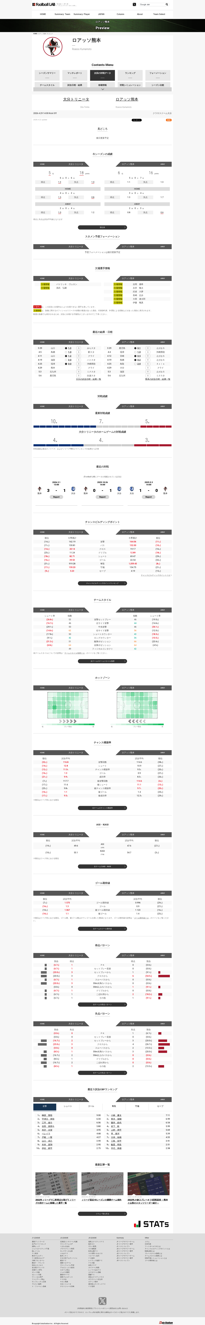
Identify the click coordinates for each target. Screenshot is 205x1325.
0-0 (69, 364)
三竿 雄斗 (47, 1122)
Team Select (159, 14)
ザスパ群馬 (92, 1246)
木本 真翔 (47, 1144)
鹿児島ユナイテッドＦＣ (97, 1284)
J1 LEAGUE (36, 1238)
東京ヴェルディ (37, 1256)
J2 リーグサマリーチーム (126, 1249)
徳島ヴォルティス (66, 1277)
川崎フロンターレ (38, 1260)
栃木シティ (64, 1256)
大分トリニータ (65, 1284)
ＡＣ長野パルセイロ (95, 1253)
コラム (147, 1242)
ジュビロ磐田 (65, 1272)
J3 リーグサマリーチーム (126, 1256)
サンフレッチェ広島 (39, 1282)
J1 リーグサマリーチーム (126, 1242)
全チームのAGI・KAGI (102, 866)
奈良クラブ (92, 1265)
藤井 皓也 (116, 1122)
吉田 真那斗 (48, 1126)
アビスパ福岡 (36, 1284)
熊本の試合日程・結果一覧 (157, 379)
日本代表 (148, 1244)
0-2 (139, 360)
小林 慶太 (116, 1115)
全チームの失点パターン (102, 1073)
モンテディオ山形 (66, 1251)
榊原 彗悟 (47, 1115)
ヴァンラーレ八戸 (66, 1244)
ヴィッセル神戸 (37, 1277)
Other (147, 1238)
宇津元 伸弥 (48, 1119)
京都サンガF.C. (37, 1270)
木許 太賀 (47, 1130)
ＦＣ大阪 (91, 1263)
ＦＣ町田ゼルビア (38, 1258)
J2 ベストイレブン (123, 1253)
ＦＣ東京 (35, 1253)
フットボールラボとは (153, 1246)
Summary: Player (82, 14)
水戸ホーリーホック (39, 1244)
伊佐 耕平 (47, 1148)
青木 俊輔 (116, 1119)
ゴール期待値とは (141, 918)
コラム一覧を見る (102, 1214)
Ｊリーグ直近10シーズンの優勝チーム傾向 (101, 1200)
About (140, 14)
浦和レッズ (36, 1246)
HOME (43, 14)
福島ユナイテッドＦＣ (96, 1242)
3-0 (69, 360)
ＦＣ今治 (63, 1279)
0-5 (139, 356)
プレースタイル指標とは (153, 1253)
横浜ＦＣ (63, 1260)
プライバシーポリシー (101, 1308)
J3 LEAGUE (92, 1238)
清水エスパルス (37, 1265)
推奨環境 (89, 1308)
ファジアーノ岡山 (38, 1279)
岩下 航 (115, 1126)
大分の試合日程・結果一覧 (88, 379)
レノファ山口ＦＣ (94, 1270)
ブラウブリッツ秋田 (67, 1249)
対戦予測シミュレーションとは (156, 1258)
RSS (168, 120)
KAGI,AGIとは (150, 1251)
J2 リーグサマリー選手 (125, 1251)
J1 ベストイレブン (123, 1246)
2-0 (139, 364)
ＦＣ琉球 (91, 1286)
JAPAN (101, 14)
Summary (120, 1238)
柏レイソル (36, 1251)
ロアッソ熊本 (93, 1282)
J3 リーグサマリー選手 (125, 1258)
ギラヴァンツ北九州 (95, 1279)
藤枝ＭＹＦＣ (65, 1275)
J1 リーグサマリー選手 (125, 1244)
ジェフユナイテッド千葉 (40, 1249)
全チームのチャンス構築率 (102, 808)
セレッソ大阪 (36, 1275)
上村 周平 (116, 1130)
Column (120, 14)
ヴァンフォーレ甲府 (67, 1265)
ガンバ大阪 (36, 1272)
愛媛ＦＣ (91, 1275)
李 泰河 (115, 1133)
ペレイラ (46, 1133)
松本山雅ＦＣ (93, 1251)
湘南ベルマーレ (65, 1263)
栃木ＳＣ (91, 1244)
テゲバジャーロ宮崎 (67, 1286)
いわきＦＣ (64, 1253)
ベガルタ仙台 (65, 1246)
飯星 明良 (116, 1144)
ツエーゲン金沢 (93, 1256)
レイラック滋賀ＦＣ (95, 1260)
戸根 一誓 (47, 1137)
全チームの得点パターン (102, 1004)
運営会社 (113, 1308)
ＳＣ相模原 (92, 1249)
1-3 (69, 348)
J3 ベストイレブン (123, 1260)
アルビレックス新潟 (67, 1267)
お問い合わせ (122, 1308)
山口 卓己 (47, 1141)
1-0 (69, 352)
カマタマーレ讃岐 (94, 1272)
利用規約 (81, 1308)
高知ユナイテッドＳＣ (96, 1277)
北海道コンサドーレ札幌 (68, 1242)
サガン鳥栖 (64, 1282)
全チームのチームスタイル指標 (102, 661)
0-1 (139, 348)
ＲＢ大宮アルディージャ (68, 1258)
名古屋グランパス (38, 1267)
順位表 (102, 227)
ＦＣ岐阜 (91, 1258)
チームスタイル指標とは (74, 653)
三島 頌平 (116, 1141)
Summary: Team (62, 14)
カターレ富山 (65, 1270)
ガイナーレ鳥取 (93, 1267)
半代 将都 (116, 1148)
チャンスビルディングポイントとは (155, 575)
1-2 (69, 356)
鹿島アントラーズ (38, 1242)
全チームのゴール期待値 (102, 929)
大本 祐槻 (116, 1137)
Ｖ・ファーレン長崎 (39, 1286)
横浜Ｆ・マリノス (38, 1263)
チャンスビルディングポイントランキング (102, 583)
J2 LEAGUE (64, 1238)
